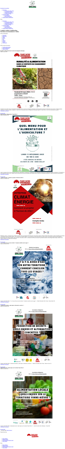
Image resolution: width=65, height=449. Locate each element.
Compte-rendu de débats (6, 47)
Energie (3, 41)
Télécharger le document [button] (4, 110)
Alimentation (4, 42)
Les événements (7, 15)
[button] (4, 8)
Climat (3, 37)
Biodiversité (4, 36)
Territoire (4, 40)
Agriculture (4, 35)
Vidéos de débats (5, 49)
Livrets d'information (6, 48)
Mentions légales (5, 439)
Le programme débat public (9, 10)
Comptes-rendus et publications (7, 17)
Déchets (3, 38)
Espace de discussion (8, 16)
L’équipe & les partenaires (9, 12)
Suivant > (10, 430)
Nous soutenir (4, 441)
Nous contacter (4, 438)
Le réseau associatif (8, 13)
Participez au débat (5, 14)
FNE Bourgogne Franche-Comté (7, 440)
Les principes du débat (8, 11)
